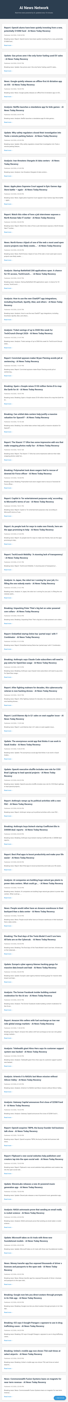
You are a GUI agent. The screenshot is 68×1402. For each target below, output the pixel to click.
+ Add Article (60, 1398)
